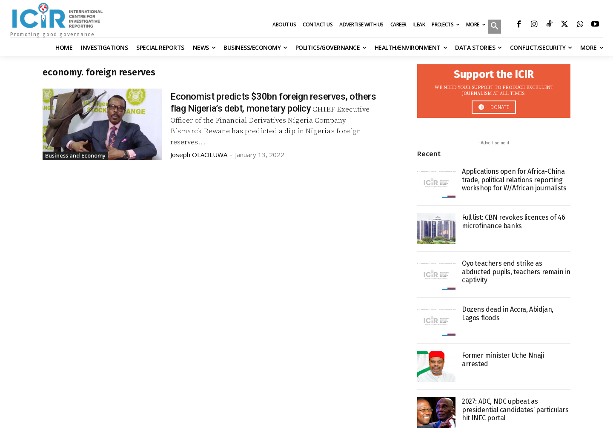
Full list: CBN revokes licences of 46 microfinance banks (513, 221)
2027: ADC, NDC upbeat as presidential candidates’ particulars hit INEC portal (515, 409)
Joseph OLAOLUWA (198, 154)
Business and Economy (75, 155)
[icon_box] (493, 88)
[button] (494, 27)
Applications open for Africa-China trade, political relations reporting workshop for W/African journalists (514, 179)
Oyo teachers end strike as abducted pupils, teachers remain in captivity (516, 271)
